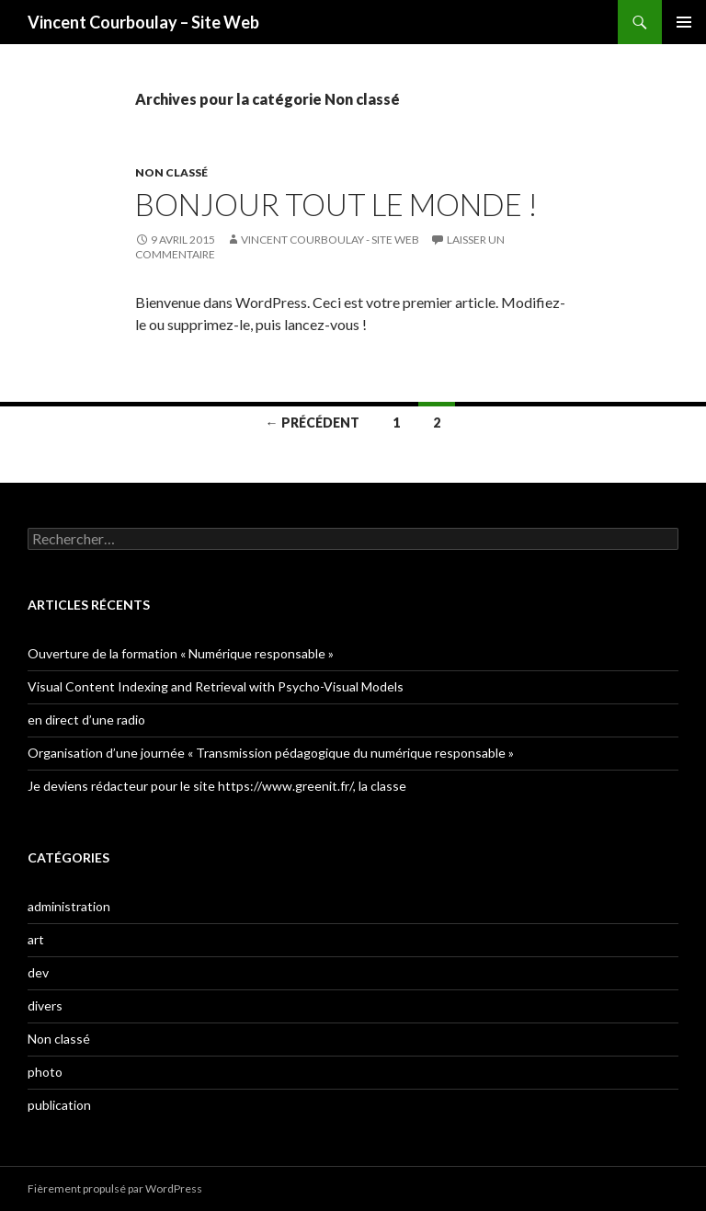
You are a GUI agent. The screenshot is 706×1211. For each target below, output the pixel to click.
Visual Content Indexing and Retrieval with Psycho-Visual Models (216, 686)
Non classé (171, 172)
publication (59, 1105)
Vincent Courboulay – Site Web (143, 22)
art (36, 939)
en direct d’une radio (86, 719)
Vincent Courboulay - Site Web (330, 239)
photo (45, 1072)
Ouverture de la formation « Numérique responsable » (181, 653)
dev (38, 972)
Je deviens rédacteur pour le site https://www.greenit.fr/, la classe (217, 786)
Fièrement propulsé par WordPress (115, 1188)
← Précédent (312, 422)
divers (45, 1005)
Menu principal (684, 22)
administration (69, 906)
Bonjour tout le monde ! (336, 204)
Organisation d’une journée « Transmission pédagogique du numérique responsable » (271, 752)
